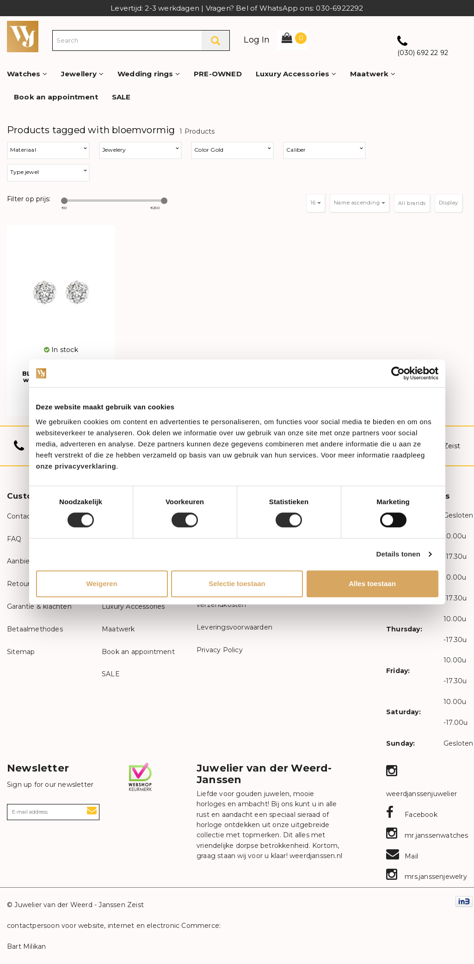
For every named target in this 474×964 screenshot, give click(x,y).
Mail (402, 856)
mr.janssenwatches (427, 835)
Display (448, 202)
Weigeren (101, 583)
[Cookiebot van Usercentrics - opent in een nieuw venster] (397, 373)
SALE (121, 97)
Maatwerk (372, 73)
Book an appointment (56, 97)
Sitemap (21, 652)
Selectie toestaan (237, 583)
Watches (27, 73)
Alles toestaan (372, 583)
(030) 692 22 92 (422, 53)
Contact (20, 516)
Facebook (411, 814)
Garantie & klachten (39, 606)
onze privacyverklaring (76, 466)
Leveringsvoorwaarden (234, 627)
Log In (257, 40)
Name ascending (359, 202)
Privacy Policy (220, 650)
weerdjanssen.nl (315, 856)
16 (315, 202)
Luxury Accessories (296, 73)
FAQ (14, 539)
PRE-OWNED (218, 73)
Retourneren (28, 584)
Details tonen (398, 554)
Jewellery (82, 73)
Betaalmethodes (35, 629)
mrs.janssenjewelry (426, 876)
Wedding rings (148, 73)
